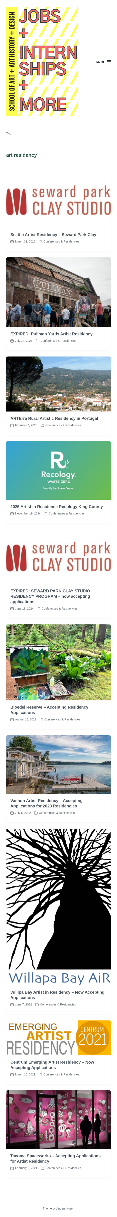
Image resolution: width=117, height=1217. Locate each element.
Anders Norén (65, 1208)
